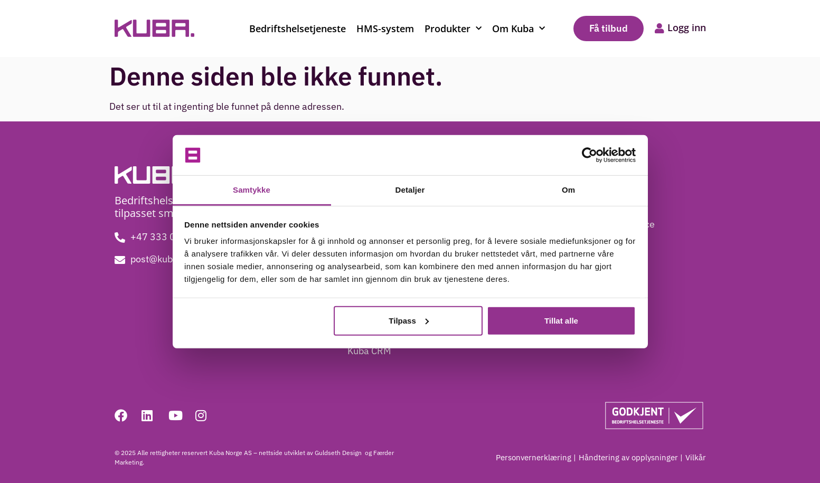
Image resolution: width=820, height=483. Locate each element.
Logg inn (686, 27)
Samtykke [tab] (251, 189)
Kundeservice (626, 224)
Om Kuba (518, 28)
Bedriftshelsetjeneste (297, 28)
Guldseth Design (339, 453)
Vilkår (695, 457)
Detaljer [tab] (410, 189)
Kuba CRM (369, 351)
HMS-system (385, 28)
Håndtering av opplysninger (628, 457)
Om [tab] (568, 189)
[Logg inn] (659, 28)
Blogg (609, 203)
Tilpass (408, 320)
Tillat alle (561, 320)
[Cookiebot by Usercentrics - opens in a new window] (589, 155)
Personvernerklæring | (536, 457)
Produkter (453, 28)
